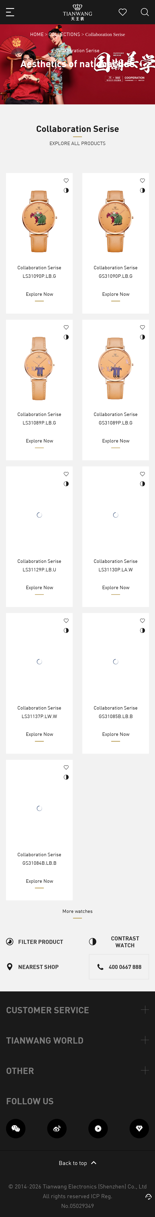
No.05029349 (77, 1205)
